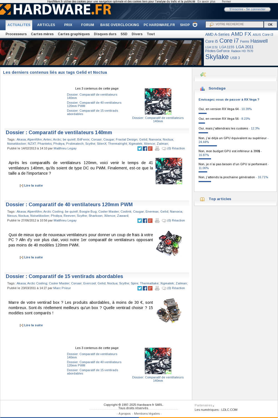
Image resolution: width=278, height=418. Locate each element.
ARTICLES (46, 25)
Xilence (149, 143)
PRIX (68, 25)
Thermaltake (149, 283)
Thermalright (117, 143)
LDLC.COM (229, 409)
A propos (125, 413)
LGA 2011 (245, 46)
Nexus (12, 215)
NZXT (32, 143)
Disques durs (105, 34)
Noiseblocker (16, 143)
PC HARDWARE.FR (159, 25)
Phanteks (44, 143)
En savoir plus (206, 1)
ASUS (257, 34)
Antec (47, 139)
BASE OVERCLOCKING (119, 25)
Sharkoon (95, 215)
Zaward (122, 215)
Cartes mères (42, 34)
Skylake (217, 56)
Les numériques (207, 409)
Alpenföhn (34, 139)
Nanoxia (155, 139)
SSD (124, 34)
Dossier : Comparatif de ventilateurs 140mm (59, 132)
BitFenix (83, 139)
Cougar (108, 139)
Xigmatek (135, 143)
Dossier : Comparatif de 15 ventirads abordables (64, 276)
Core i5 (211, 41)
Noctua (168, 139)
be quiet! (69, 139)
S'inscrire (236, 9)
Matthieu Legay (65, 148)
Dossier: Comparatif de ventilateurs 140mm (158, 119)
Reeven (69, 215)
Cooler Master (108, 211)
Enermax (152, 211)
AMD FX (241, 34)
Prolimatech (75, 143)
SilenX (101, 143)
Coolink (126, 211)
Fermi (244, 42)
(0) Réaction (173, 149)
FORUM (87, 25)
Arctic (57, 139)
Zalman (162, 143)
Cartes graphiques (74, 34)
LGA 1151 (211, 47)
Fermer (226, 1)
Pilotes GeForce (217, 51)
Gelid (143, 139)
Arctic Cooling (53, 211)
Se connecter (256, 9)
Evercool (89, 283)
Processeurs (16, 34)
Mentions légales (147, 413)
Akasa (21, 139)
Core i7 (229, 40)
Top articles (220, 199)
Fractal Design (126, 139)
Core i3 (267, 35)
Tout (151, 34)
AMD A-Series (217, 34)
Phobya (58, 143)
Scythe (90, 143)
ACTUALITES (18, 25)
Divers (137, 34)
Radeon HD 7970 (242, 51)
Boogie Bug (88, 211)
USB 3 (235, 58)
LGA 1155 (226, 47)
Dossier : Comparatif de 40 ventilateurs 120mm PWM (69, 204)
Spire (134, 283)
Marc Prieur (62, 288)
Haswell (259, 41)
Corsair (96, 139)
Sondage (217, 88)
